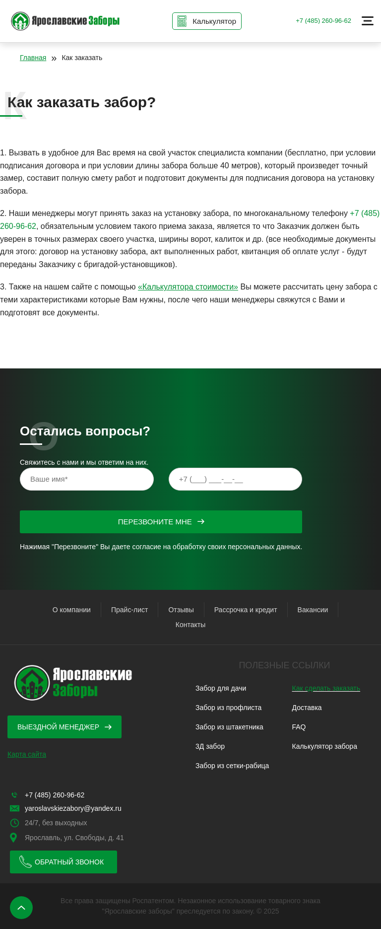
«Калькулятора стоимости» (188, 287)
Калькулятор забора (324, 746)
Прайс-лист (129, 610)
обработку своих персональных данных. (237, 547)
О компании (72, 610)
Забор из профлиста (228, 708)
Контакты (190, 625)
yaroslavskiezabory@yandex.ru (73, 808)
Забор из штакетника (229, 727)
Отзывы (180, 610)
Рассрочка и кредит (245, 610)
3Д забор (210, 746)
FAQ (299, 727)
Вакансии (313, 610)
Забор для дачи (220, 688)
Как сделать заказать (326, 688)
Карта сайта (26, 754)
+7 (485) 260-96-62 (323, 20)
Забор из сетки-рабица (232, 766)
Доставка (307, 708)
